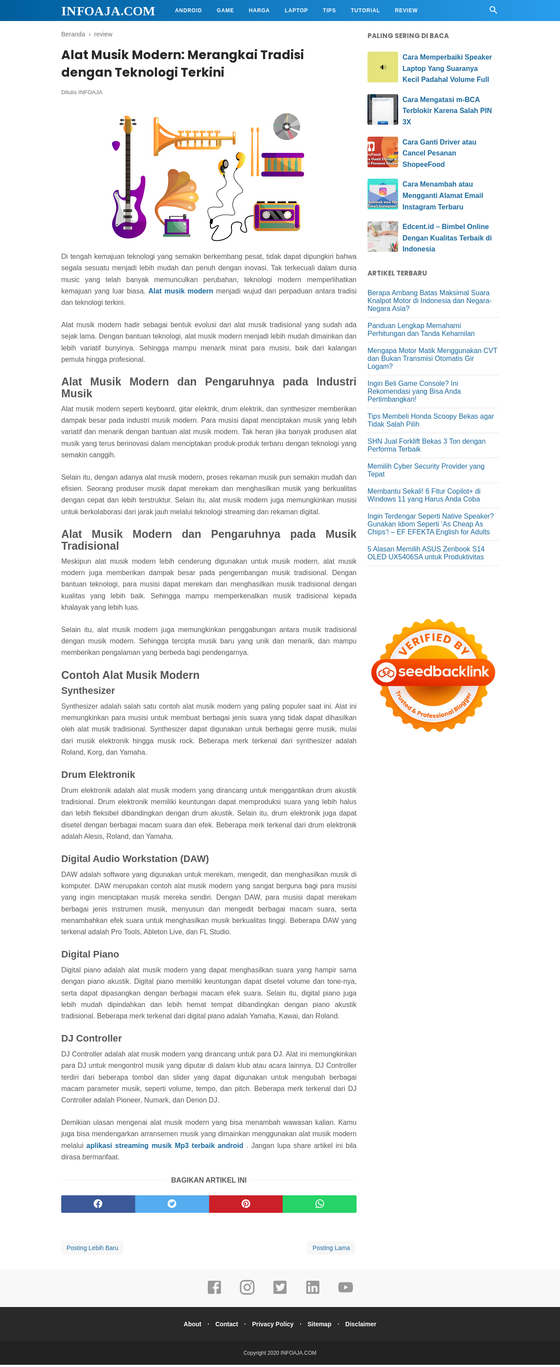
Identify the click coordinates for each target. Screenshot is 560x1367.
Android (188, 10)
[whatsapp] (320, 1206)
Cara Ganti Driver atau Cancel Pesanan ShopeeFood (439, 153)
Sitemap (322, 1326)
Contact (224, 1326)
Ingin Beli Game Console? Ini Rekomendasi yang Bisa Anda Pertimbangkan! (414, 391)
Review (406, 10)
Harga (259, 10)
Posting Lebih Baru (92, 1250)
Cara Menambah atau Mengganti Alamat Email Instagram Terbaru (442, 195)
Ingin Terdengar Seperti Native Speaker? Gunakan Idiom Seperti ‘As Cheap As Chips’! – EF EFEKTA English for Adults (431, 524)
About (187, 1326)
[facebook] (98, 1206)
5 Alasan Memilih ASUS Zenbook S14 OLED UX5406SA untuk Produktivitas (426, 553)
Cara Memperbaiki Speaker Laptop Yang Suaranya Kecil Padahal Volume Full (447, 68)
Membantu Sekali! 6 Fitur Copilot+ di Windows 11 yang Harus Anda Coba (424, 495)
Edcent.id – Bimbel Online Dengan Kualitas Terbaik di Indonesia (447, 238)
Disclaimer (366, 1326)
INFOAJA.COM (108, 11)
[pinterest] (246, 1206)
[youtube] (345, 1295)
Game (225, 10)
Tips (329, 10)
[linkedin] (313, 1295)
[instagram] (247, 1295)
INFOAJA (90, 95)
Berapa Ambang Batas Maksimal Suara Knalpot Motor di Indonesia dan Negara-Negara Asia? (430, 300)
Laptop (296, 10)
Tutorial (365, 10)
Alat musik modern (180, 293)
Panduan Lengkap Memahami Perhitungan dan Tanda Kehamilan (421, 329)
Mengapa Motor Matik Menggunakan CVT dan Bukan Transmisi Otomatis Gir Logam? (432, 358)
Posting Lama (331, 1250)
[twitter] (172, 1206)
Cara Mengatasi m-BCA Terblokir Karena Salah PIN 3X (447, 111)
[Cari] (493, 12)
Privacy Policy (273, 1326)
